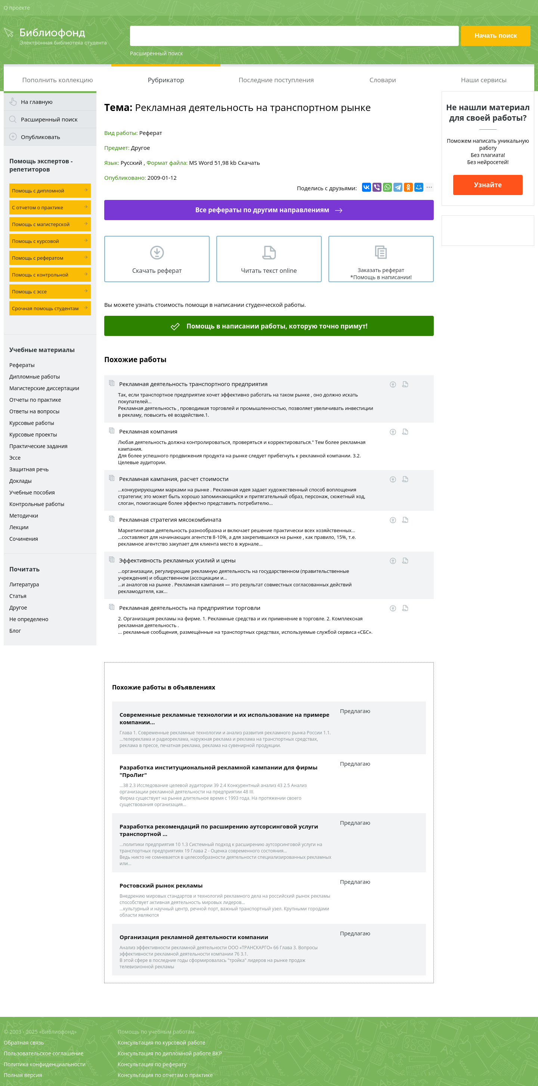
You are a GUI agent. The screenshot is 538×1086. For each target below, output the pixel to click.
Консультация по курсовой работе (161, 1042)
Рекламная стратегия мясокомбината (170, 519)
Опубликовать (40, 137)
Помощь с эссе (29, 291)
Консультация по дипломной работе (164, 1053)
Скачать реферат (157, 270)
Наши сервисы (484, 79)
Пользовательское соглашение (43, 1053)
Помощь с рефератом (37, 257)
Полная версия (23, 1075)
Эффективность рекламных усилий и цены (177, 560)
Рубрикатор (166, 79)
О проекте (17, 7)
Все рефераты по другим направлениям (262, 210)
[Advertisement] (50, 767)
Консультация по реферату (152, 1064)
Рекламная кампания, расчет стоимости (174, 478)
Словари (383, 79)
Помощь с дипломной (38, 190)
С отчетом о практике (37, 207)
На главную (37, 101)
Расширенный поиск (156, 53)
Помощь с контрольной (40, 274)
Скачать (249, 162)
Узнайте (488, 185)
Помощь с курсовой (35, 241)
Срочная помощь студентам (45, 308)
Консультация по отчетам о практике (165, 1075)
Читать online (405, 384)
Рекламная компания (148, 431)
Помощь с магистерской (40, 224)
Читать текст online (269, 270)
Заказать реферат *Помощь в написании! (381, 273)
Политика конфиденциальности (45, 1064)
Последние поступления (276, 79)
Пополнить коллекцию (57, 79)
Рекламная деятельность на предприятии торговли (189, 607)
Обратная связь (24, 1042)
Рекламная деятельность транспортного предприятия (193, 384)
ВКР (217, 1053)
